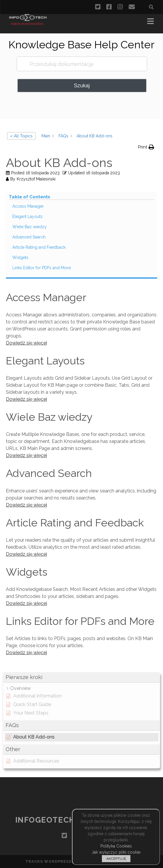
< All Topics (21, 136)
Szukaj (82, 85)
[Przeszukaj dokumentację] (82, 64)
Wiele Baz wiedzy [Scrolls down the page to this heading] (29, 226)
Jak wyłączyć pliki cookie (116, 852)
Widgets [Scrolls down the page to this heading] (20, 257)
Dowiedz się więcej (26, 343)
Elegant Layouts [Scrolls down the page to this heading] (27, 216)
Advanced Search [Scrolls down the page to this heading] (29, 237)
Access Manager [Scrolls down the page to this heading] (28, 206)
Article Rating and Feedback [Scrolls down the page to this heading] (38, 247)
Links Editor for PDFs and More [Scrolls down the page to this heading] (41, 267)
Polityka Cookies (116, 846)
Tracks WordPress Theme (56, 861)
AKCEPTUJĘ (116, 859)
